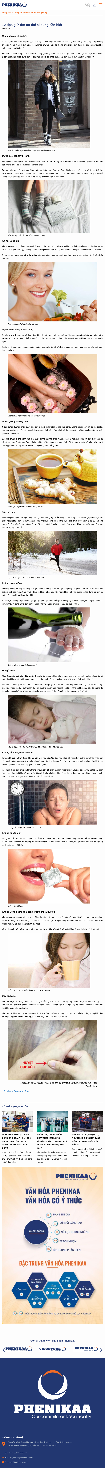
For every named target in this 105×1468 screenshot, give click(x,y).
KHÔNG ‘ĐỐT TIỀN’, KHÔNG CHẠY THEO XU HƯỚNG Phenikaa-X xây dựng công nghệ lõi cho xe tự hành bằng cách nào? (52, 1141)
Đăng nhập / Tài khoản (94, 4)
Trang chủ (6, 12)
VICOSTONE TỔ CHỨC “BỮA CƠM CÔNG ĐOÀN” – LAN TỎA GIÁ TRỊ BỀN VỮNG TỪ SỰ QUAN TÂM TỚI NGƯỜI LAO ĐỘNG (16, 1141)
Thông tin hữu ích (22, 12)
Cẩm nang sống (39, 12)
